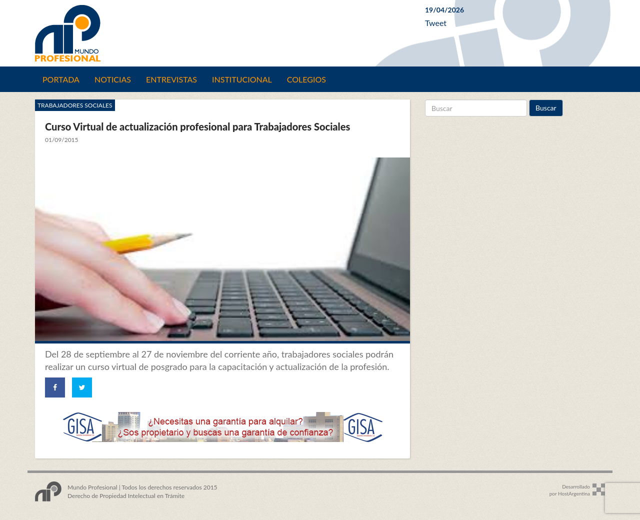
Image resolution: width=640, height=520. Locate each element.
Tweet (435, 23)
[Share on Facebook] (55, 388)
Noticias (112, 79)
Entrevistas (171, 79)
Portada (61, 79)
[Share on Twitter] (82, 388)
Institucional (242, 79)
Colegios (306, 79)
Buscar (546, 108)
